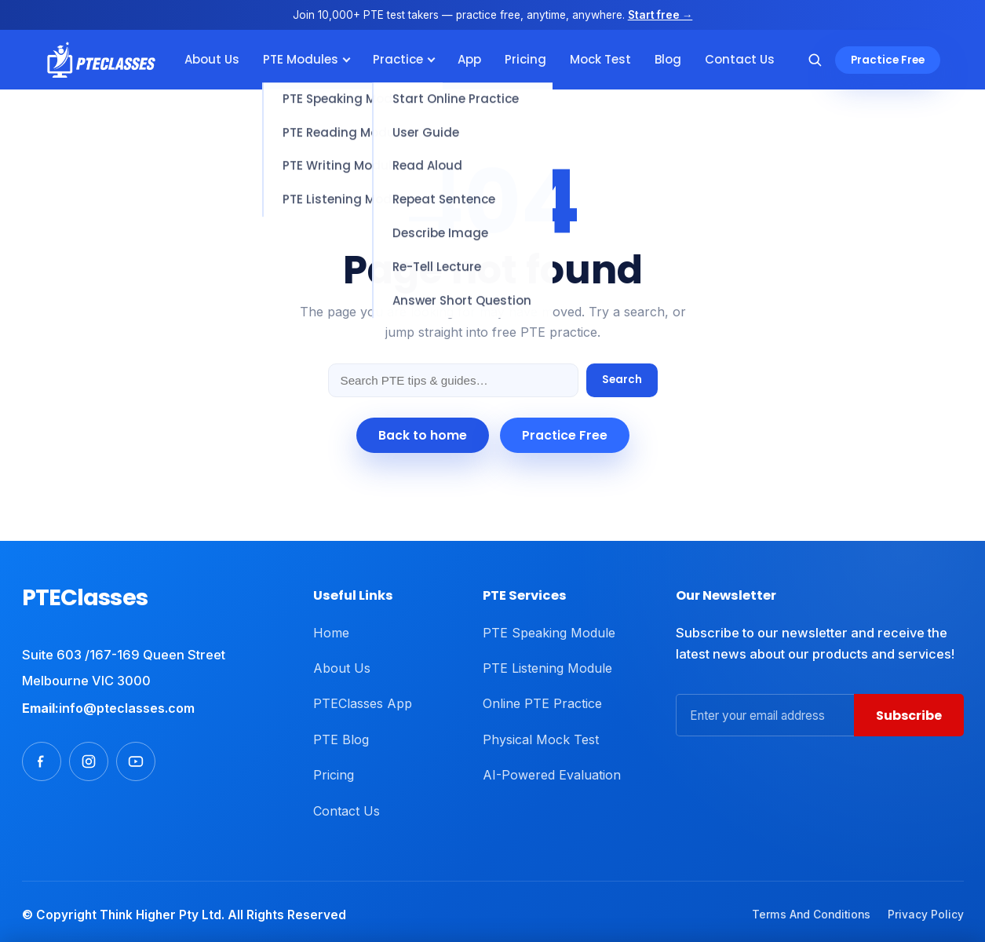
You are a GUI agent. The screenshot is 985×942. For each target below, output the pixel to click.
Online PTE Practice (542, 703)
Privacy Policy (926, 914)
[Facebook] (41, 761)
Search (622, 379)
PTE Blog (341, 739)
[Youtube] (135, 761)
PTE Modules (300, 59)
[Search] (814, 59)
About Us (211, 59)
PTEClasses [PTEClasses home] (85, 597)
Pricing (525, 59)
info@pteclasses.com (127, 708)
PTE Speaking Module (549, 633)
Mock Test (600, 59)
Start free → (660, 15)
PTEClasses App (362, 703)
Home (331, 633)
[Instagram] (88, 761)
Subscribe (909, 715)
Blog (668, 59)
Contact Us (740, 59)
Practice (398, 59)
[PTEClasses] (102, 60)
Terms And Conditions (811, 914)
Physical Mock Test (541, 739)
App (469, 59)
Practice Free (888, 60)
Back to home (422, 435)
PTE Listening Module (547, 668)
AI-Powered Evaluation (552, 775)
